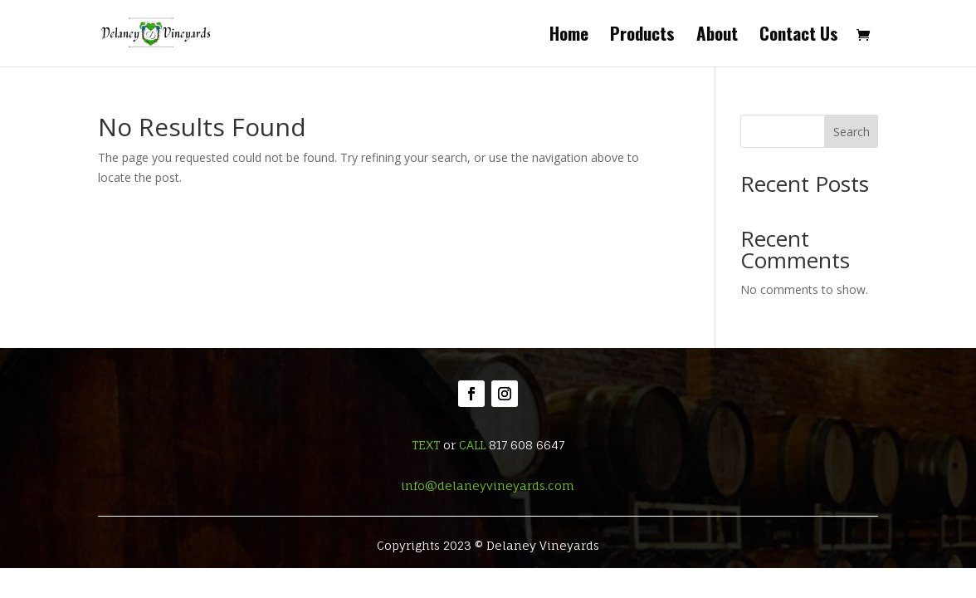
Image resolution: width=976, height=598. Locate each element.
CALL (472, 445)
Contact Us (798, 36)
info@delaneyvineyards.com (487, 485)
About (717, 36)
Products (642, 36)
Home (568, 36)
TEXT (426, 445)
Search (851, 132)
